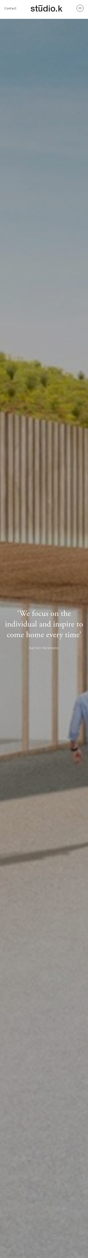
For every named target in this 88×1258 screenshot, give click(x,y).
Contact (10, 8)
